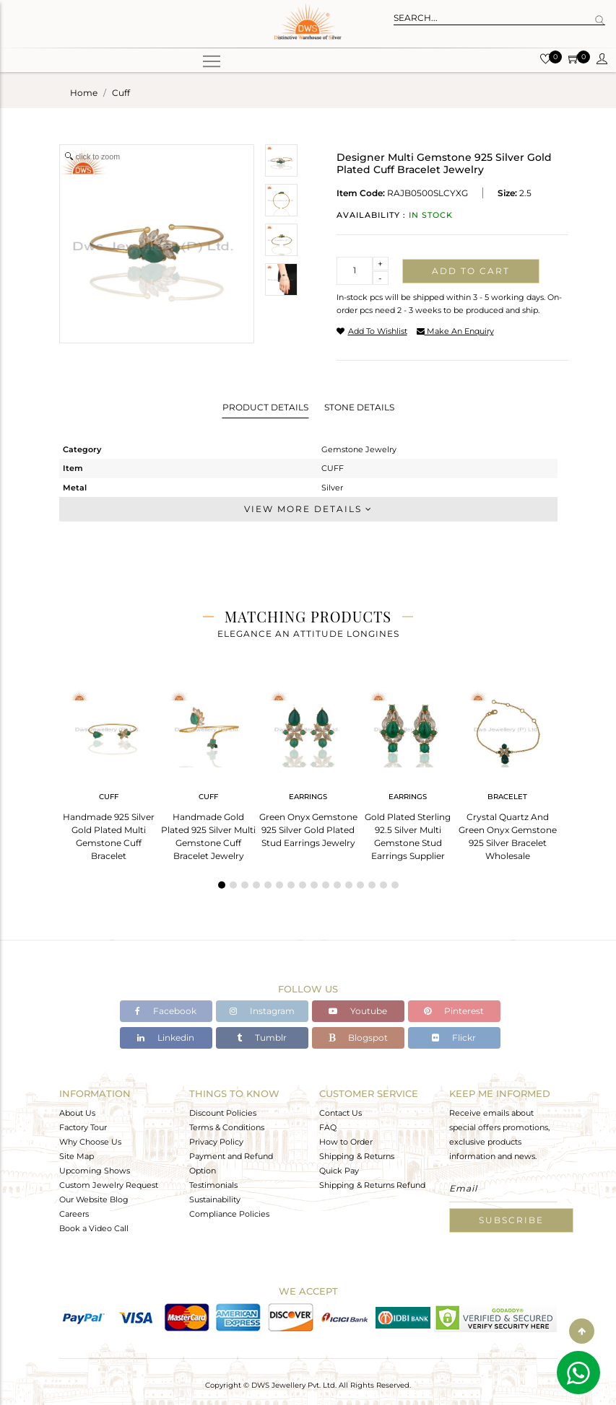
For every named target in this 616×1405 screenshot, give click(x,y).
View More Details (308, 508)
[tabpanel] (109, 771)
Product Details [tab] (265, 407)
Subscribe (511, 1220)
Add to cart (471, 270)
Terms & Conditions (226, 1127)
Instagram (262, 1010)
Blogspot (358, 1037)
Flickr (454, 1037)
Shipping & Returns (356, 1156)
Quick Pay (339, 1171)
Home (83, 92)
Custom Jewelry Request (108, 1185)
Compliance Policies (229, 1214)
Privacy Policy (216, 1142)
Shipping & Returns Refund (372, 1185)
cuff (121, 92)
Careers (74, 1214)
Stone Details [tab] (359, 407)
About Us (77, 1113)
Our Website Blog (94, 1199)
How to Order (346, 1142)
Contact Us (340, 1113)
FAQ (328, 1127)
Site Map (76, 1156)
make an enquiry (455, 331)
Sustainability (214, 1199)
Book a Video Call (94, 1228)
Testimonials (213, 1185)
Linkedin (165, 1037)
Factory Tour (83, 1127)
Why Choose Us (90, 1142)
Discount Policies (222, 1113)
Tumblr (262, 1037)
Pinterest (454, 1010)
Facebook (165, 1010)
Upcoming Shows (94, 1171)
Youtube (358, 1010)
